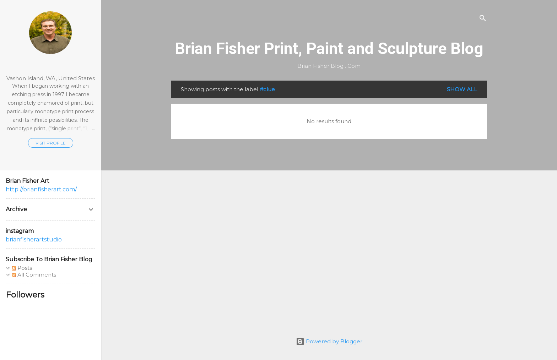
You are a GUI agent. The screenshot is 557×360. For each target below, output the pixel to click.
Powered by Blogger (329, 341)
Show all (462, 89)
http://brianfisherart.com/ (41, 189)
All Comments (34, 274)
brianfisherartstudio (34, 239)
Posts (22, 267)
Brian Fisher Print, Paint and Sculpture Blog (329, 48)
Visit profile (51, 143)
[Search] (482, 19)
